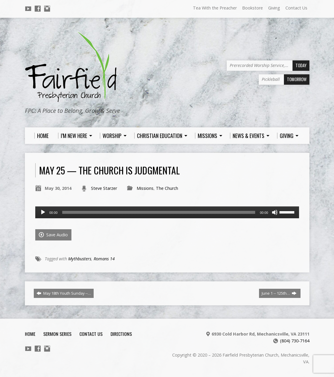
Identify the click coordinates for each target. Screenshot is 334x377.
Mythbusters (79, 259)
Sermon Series (57, 333)
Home (30, 333)
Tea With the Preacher (215, 8)
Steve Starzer (104, 188)
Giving (274, 8)
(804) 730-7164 (294, 341)
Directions (121, 333)
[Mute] (275, 212)
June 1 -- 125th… (279, 293)
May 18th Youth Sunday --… (63, 293)
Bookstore (252, 8)
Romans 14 (104, 259)
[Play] (43, 212)
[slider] (158, 212)
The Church (167, 188)
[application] (167, 212)
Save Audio (53, 235)
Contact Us (296, 8)
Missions (145, 188)
